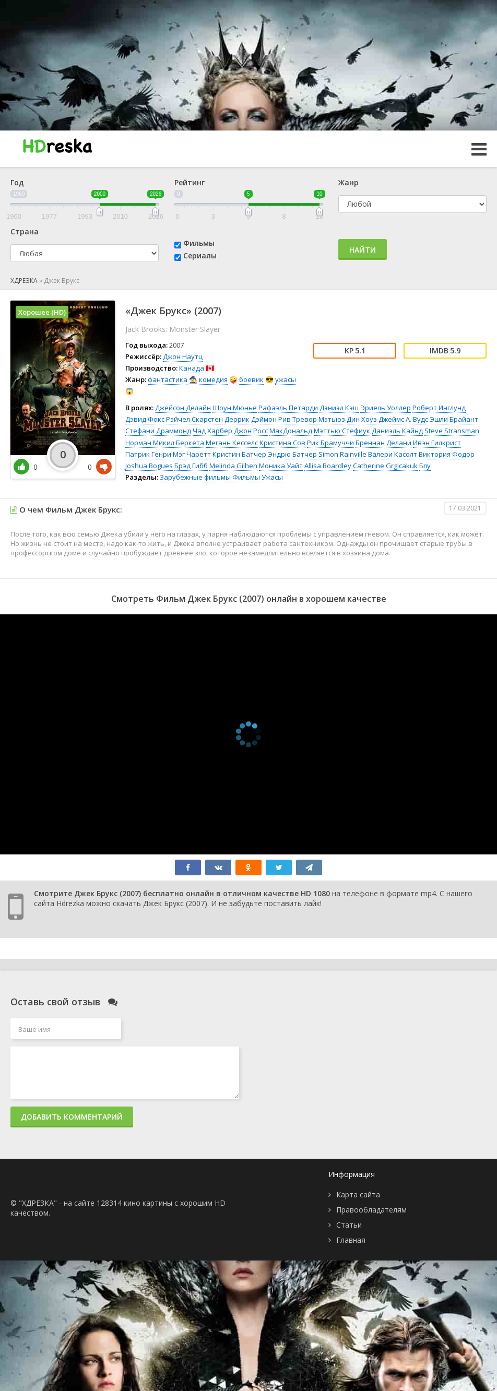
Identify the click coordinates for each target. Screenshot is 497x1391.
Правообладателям (371, 1210)
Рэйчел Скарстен (194, 419)
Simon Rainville (342, 454)
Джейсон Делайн (183, 407)
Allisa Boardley (327, 465)
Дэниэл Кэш (339, 407)
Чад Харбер (212, 430)
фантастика (167, 379)
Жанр (348, 182)
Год (17, 182)
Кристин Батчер (239, 454)
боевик (251, 379)
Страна (24, 231)
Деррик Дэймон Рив (257, 419)
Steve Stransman (451, 430)
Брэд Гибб (191, 465)
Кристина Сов (282, 442)
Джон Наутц (183, 356)
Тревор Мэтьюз (318, 419)
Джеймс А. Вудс (403, 419)
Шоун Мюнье (234, 407)
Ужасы (272, 477)
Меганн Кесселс (232, 442)
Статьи (349, 1225)
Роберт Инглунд (439, 407)
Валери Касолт (392, 454)
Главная (350, 1240)
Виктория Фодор (447, 454)
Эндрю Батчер (292, 454)
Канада (191, 368)
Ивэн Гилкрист (437, 442)
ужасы (285, 379)
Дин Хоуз (362, 419)
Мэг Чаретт (192, 454)
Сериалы (200, 255)
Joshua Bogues (149, 465)
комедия (213, 379)
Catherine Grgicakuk (385, 465)
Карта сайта (358, 1194)
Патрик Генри (148, 454)
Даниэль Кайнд (397, 430)
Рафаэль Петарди (288, 407)
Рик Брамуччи (330, 442)
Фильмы (199, 243)
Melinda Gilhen (233, 465)
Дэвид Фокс (144, 419)
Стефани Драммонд (158, 430)
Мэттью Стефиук (342, 430)
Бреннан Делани (383, 442)
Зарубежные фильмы (195, 477)
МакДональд (290, 430)
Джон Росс (251, 430)
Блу (425, 465)
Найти (362, 250)
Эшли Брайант (454, 419)
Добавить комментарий (72, 1117)
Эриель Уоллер (385, 407)
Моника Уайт (281, 465)
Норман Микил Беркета (164, 442)
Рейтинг (189, 182)
